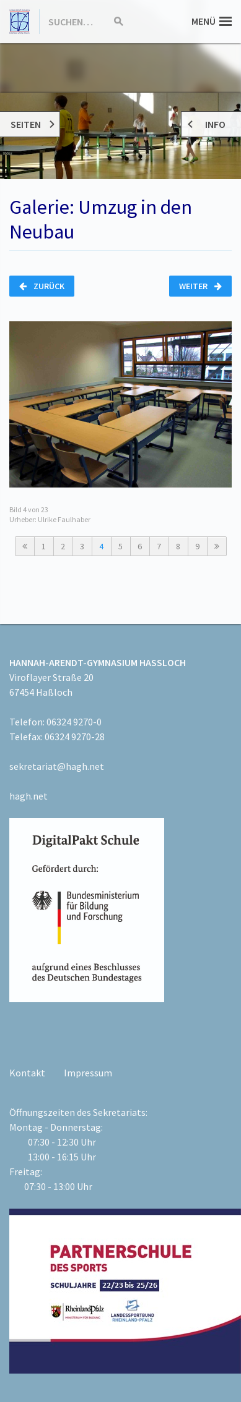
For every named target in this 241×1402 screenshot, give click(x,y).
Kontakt (27, 1072)
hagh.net (28, 796)
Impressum (88, 1072)
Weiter (200, 286)
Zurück (41, 286)
